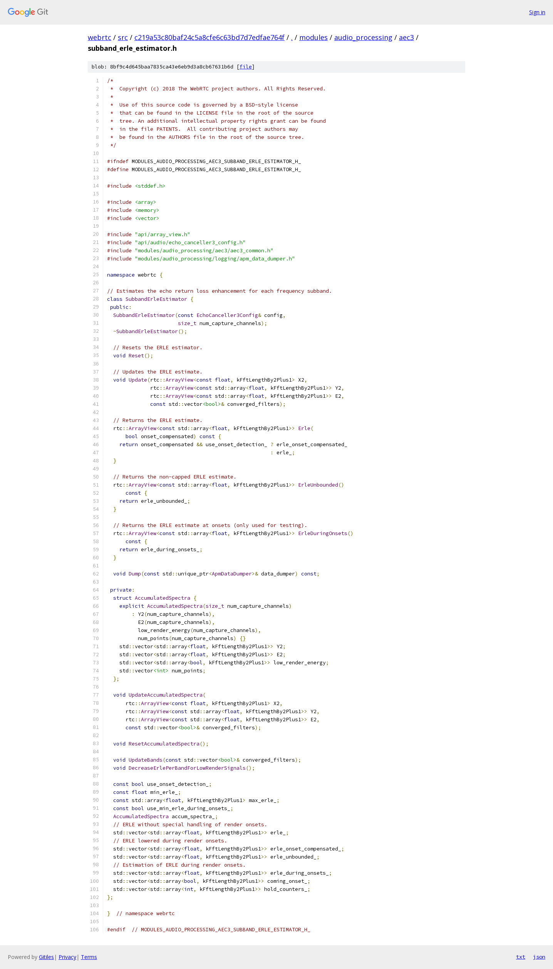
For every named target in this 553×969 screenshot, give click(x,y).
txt (520, 956)
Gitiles (46, 957)
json (539, 956)
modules (313, 37)
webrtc (99, 37)
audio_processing (363, 37)
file (246, 66)
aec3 (406, 37)
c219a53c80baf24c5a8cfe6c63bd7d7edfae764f (209, 37)
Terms (89, 957)
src (123, 37)
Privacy (67, 957)
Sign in (537, 12)
